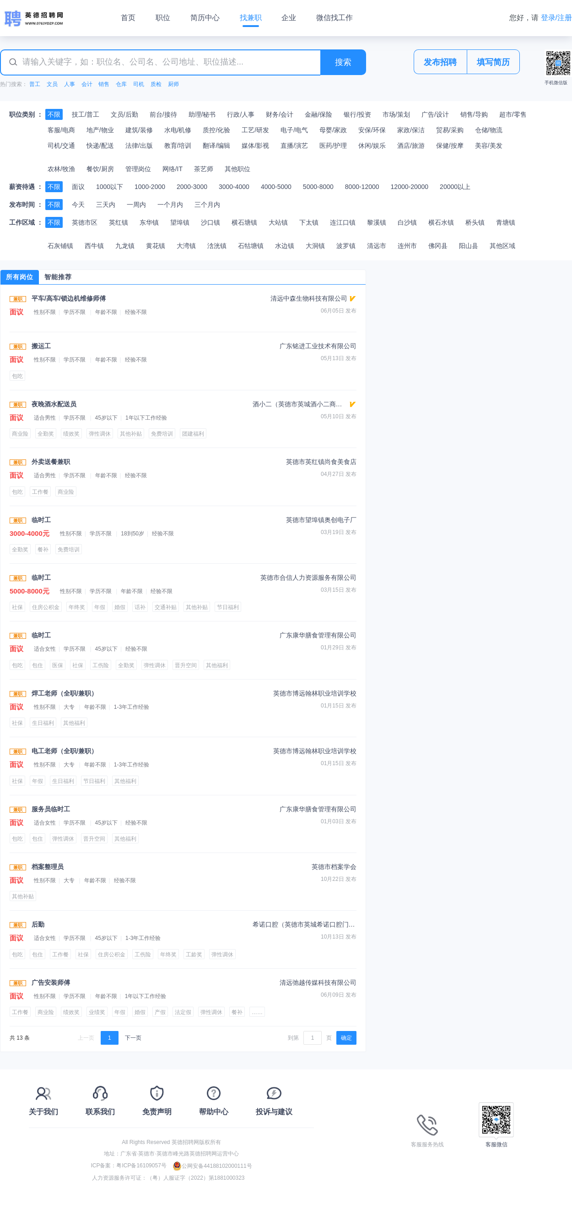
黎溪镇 (376, 222)
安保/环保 (372, 130)
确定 (346, 1038)
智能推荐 (58, 277)
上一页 (86, 1038)
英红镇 (118, 222)
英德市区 (84, 222)
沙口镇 (210, 222)
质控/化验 (216, 130)
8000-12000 (362, 186)
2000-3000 (192, 186)
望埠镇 (179, 222)
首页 (128, 18)
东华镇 (149, 222)
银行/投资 (357, 114)
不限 (54, 114)
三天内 (105, 204)
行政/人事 (240, 114)
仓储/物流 (488, 130)
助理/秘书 (202, 114)
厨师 (173, 84)
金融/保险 (318, 114)
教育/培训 (178, 145)
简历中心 (205, 18)
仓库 (121, 84)
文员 (52, 84)
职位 (163, 18)
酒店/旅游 (411, 145)
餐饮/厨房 (100, 169)
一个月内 (170, 204)
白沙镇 (407, 222)
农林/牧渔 (61, 169)
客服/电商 (61, 130)
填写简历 (493, 62)
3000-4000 (234, 186)
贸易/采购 (450, 130)
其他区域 (502, 245)
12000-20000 (410, 186)
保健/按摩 (450, 145)
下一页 (133, 1038)
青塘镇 (505, 222)
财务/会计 (279, 114)
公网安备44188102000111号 (212, 1166)
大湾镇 (186, 245)
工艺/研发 (255, 130)
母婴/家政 (333, 130)
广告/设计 (435, 114)
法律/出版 (139, 145)
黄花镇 (155, 245)
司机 (138, 84)
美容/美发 (488, 145)
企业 (288, 18)
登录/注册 (556, 18)
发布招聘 (440, 62)
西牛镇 (94, 245)
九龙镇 (125, 245)
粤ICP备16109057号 (141, 1166)
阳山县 (468, 245)
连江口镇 (343, 222)
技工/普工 (85, 114)
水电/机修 (178, 130)
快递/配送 (100, 145)
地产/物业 (100, 130)
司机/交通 (61, 145)
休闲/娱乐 (372, 145)
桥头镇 (475, 222)
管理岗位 (138, 169)
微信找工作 (334, 18)
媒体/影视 (255, 145)
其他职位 (237, 169)
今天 (78, 204)
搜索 (343, 62)
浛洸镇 (217, 245)
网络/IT (172, 169)
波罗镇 (346, 245)
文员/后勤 (124, 114)
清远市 (376, 245)
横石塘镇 (244, 222)
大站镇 (278, 222)
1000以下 (109, 186)
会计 (86, 84)
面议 (78, 186)
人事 (69, 84)
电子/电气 (294, 130)
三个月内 (207, 204)
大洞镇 (315, 245)
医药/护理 (333, 145)
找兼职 (251, 18)
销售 (103, 84)
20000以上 (455, 186)
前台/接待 (163, 114)
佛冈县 (438, 245)
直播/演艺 (294, 145)
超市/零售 (513, 114)
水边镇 (284, 245)
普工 (34, 84)
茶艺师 (203, 169)
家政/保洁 (411, 130)
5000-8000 (318, 186)
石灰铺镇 (60, 245)
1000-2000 (150, 186)
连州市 (407, 245)
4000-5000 (276, 186)
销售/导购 (474, 114)
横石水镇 (441, 222)
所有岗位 (19, 277)
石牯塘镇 (251, 245)
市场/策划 (396, 114)
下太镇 (308, 222)
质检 (156, 84)
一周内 (136, 204)
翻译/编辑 (216, 145)
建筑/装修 (139, 130)
